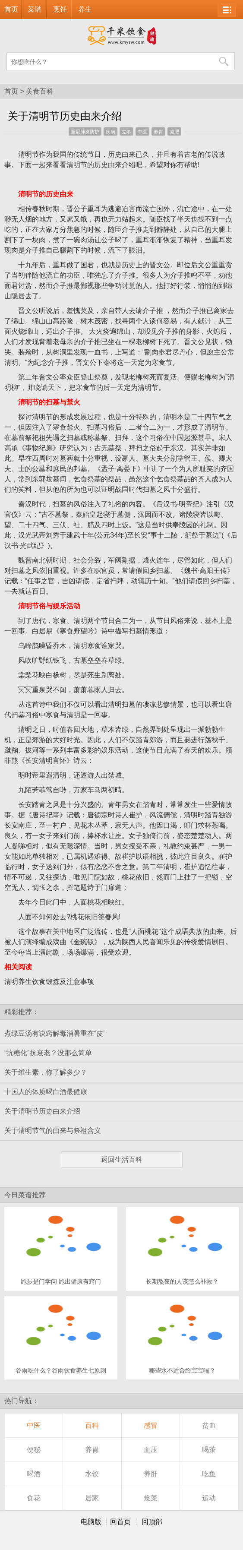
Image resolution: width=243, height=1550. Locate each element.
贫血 (209, 1425)
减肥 (174, 131)
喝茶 (209, 1449)
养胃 (158, 131)
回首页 (120, 1521)
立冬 (126, 131)
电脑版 (91, 1521)
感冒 (151, 1425)
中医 (142, 131)
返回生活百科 (121, 1159)
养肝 (151, 1473)
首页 (11, 9)
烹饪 (60, 9)
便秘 (34, 1449)
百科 (92, 1425)
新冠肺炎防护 (85, 131)
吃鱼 (209, 1473)
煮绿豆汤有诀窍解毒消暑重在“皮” (55, 1033)
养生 (85, 9)
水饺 (92, 1473)
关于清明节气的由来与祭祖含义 (52, 1130)
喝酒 (34, 1473)
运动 (209, 1498)
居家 (92, 1498)
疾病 (110, 131)
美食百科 (40, 91)
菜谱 (34, 9)
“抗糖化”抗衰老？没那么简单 (48, 1053)
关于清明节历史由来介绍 (42, 1111)
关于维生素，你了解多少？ (45, 1072)
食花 (34, 1498)
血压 (151, 1449)
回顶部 (152, 1521)
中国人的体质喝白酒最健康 (45, 1091)
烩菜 (151, 1498)
